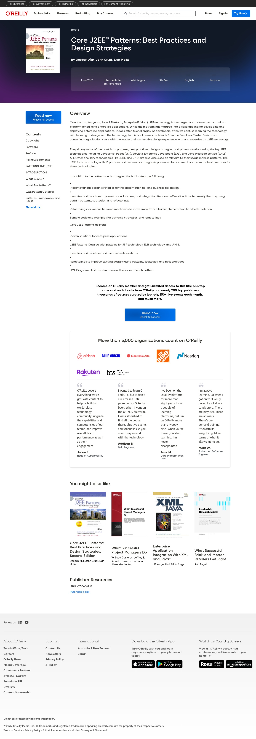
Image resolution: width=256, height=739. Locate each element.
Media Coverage (15, 665)
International (88, 641)
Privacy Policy (55, 659)
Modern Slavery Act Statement (89, 730)
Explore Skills (42, 13)
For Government (41, 4)
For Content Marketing (117, 4)
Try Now (241, 13)
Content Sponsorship (17, 692)
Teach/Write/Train (16, 648)
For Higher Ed (65, 4)
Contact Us (53, 648)
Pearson (215, 80)
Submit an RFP (13, 681)
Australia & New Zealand (94, 648)
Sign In (223, 13)
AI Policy (51, 665)
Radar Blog (82, 13)
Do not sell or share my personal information (29, 718)
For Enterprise (16, 4)
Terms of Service (13, 730)
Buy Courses (105, 13)
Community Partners (17, 670)
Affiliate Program (15, 676)
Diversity (9, 687)
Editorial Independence (55, 730)
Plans (208, 13)
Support (52, 641)
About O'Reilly (15, 641)
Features (63, 13)
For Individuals (89, 4)
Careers (9, 654)
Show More (33, 207)
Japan (82, 654)
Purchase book (79, 591)
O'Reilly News (12, 659)
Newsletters (53, 654)
